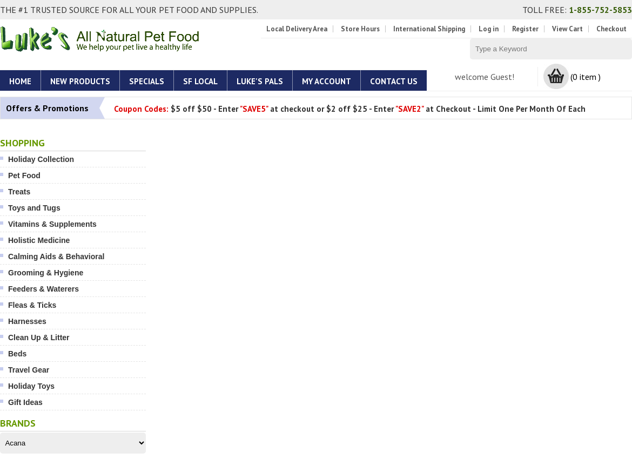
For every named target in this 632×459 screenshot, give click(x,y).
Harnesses (27, 321)
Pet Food (24, 175)
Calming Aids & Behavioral (56, 256)
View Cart (567, 28)
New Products (80, 81)
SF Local (200, 81)
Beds (17, 353)
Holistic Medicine (39, 240)
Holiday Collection (41, 159)
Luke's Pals (260, 81)
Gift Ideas (25, 402)
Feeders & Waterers (43, 289)
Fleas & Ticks (32, 305)
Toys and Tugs (34, 208)
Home (20, 81)
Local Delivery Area (296, 28)
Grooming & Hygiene (45, 272)
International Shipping (429, 28)
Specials (146, 81)
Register (525, 28)
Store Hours (360, 28)
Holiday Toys (31, 386)
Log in (489, 28)
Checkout (611, 28)
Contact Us (394, 81)
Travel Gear (28, 370)
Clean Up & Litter (39, 337)
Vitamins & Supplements (52, 224)
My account (326, 81)
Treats (19, 191)
